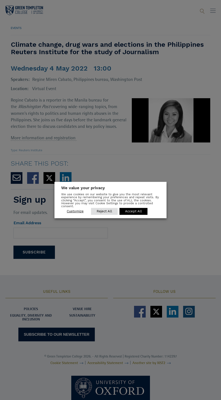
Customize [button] (75, 211)
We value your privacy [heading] (83, 187)
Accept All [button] (133, 211)
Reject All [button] (104, 211)
